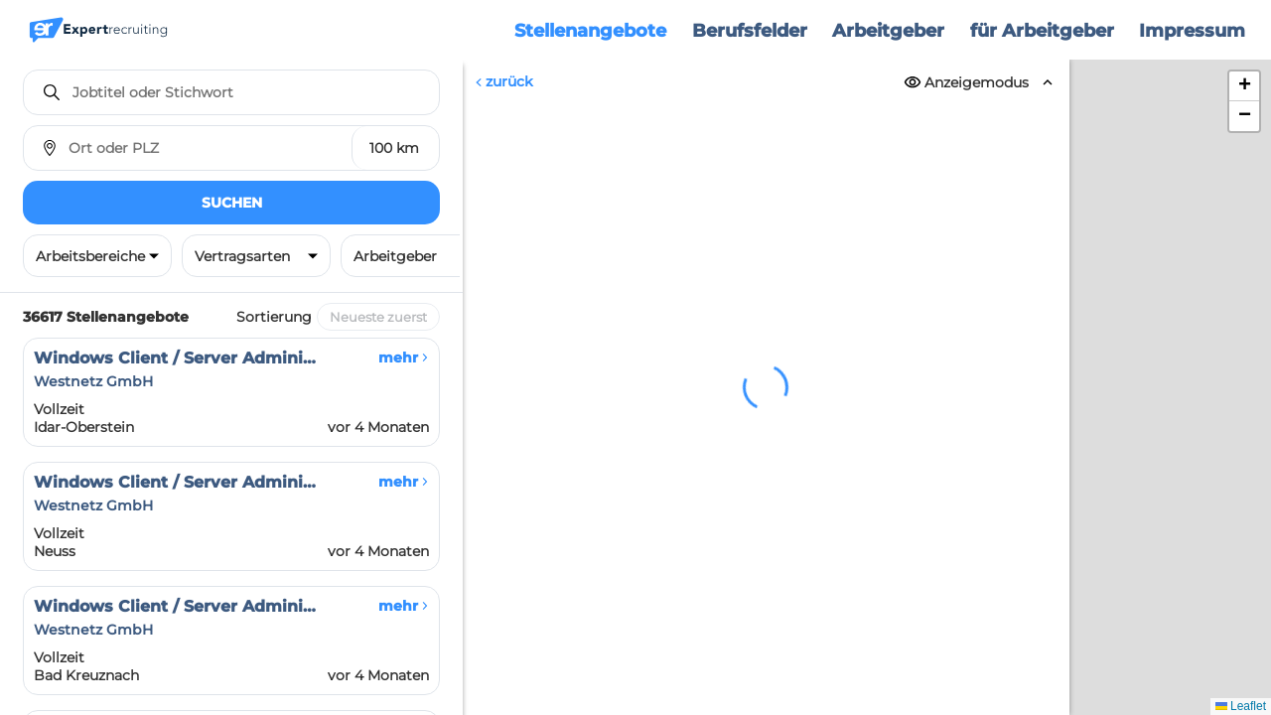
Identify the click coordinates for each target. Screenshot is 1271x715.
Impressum (1192, 31)
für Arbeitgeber (1042, 31)
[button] (1244, 86)
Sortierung (274, 317)
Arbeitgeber (888, 31)
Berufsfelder (749, 31)
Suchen (232, 203)
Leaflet (1240, 706)
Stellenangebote (590, 31)
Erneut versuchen (766, 563)
